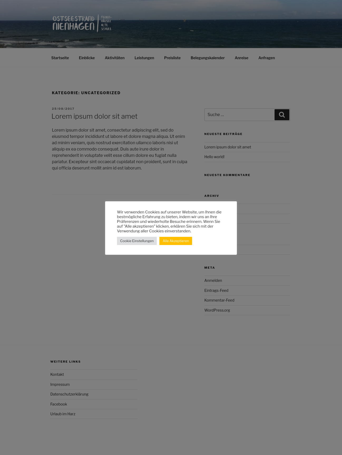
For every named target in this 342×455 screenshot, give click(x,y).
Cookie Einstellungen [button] (137, 241)
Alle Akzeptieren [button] (176, 241)
